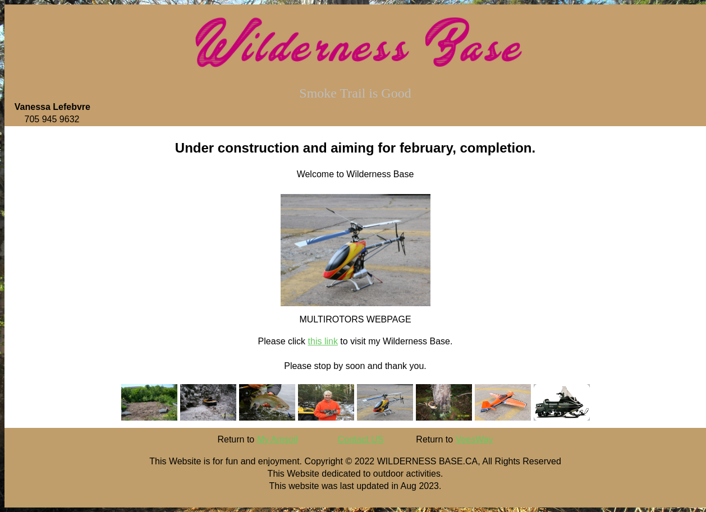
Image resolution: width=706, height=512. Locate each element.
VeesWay (474, 439)
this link (323, 341)
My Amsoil (277, 439)
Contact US (361, 439)
